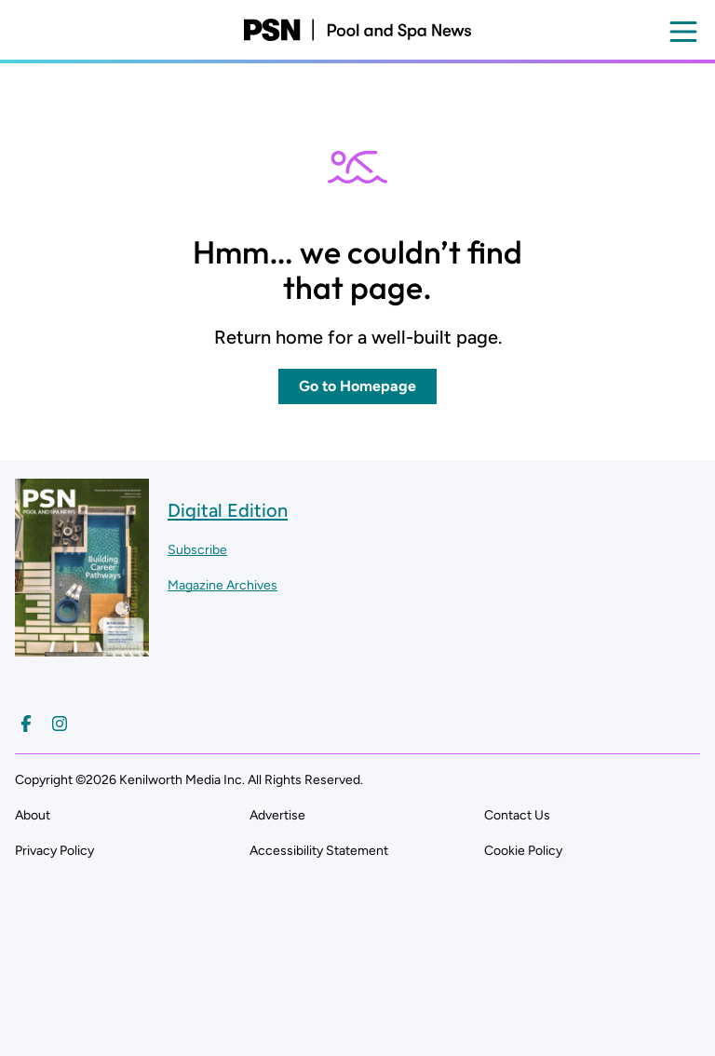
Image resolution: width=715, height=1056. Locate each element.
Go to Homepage (357, 386)
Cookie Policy (523, 851)
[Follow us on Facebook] (26, 723)
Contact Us (517, 815)
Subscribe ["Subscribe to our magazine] (197, 550)
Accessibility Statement (319, 851)
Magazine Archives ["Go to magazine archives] (222, 585)
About (32, 815)
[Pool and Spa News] (357, 30)
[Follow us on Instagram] (59, 723)
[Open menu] (683, 31)
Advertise (277, 815)
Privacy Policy (54, 851)
